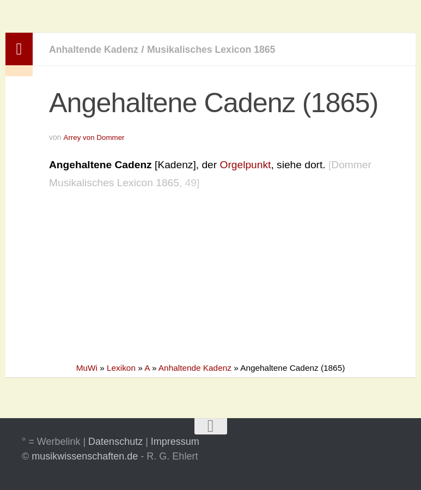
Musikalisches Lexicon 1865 (224, 49)
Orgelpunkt (245, 164)
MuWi (86, 367)
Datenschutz (115, 441)
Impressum (175, 441)
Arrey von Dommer (95, 137)
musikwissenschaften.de (85, 456)
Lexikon (121, 367)
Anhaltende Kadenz (97, 49)
